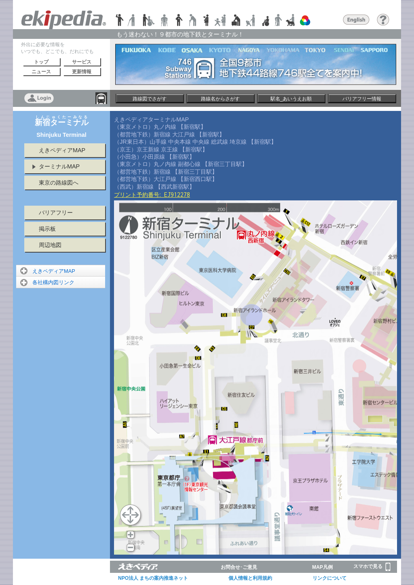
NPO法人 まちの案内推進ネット (153, 578)
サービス (81, 62)
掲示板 (47, 228)
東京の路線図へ (58, 182)
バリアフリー (56, 212)
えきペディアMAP (62, 150)
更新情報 (81, 71)
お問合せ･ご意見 (239, 567)
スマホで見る (372, 566)
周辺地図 (50, 245)
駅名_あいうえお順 (291, 99)
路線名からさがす (220, 99)
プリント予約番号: (152, 194)
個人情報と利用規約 (250, 578)
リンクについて (329, 578)
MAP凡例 (322, 567)
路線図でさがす (150, 99)
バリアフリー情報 (361, 99)
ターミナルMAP (59, 166)
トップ (41, 62)
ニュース (41, 71)
